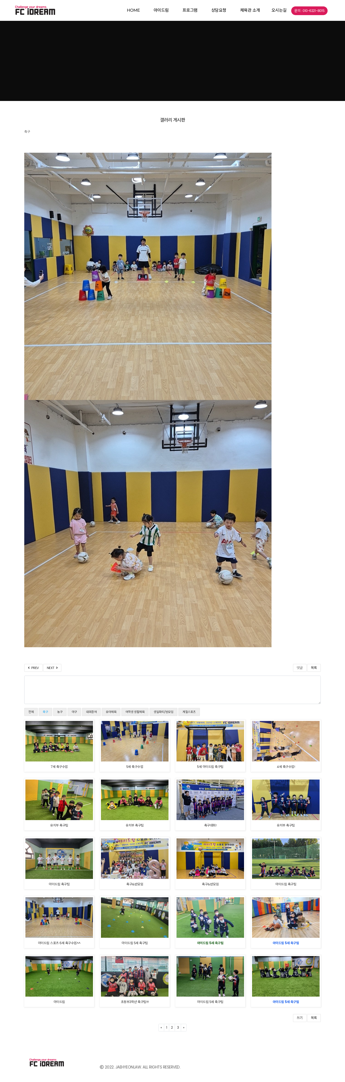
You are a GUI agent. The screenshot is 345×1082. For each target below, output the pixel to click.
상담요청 (218, 10)
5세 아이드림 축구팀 (210, 766)
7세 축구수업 (59, 766)
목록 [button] (314, 1017)
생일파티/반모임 (163, 712)
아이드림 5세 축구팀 (135, 943)
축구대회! (210, 825)
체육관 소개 (250, 10)
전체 (31, 712)
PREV (33, 667)
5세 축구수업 (134, 766)
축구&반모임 (134, 884)
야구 (74, 712)
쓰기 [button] (300, 1017)
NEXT (52, 667)
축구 (45, 712)
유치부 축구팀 (59, 825)
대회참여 (91, 712)
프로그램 (190, 10)
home (133, 10)
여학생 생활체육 (134, 712)
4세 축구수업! (286, 766)
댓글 (300, 667)
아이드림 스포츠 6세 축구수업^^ (59, 943)
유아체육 (111, 712)
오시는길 (279, 10)
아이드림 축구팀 (59, 884)
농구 (59, 712)
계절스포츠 (189, 712)
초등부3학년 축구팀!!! (135, 1002)
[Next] (184, 1027)
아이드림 (161, 10)
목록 (314, 667)
